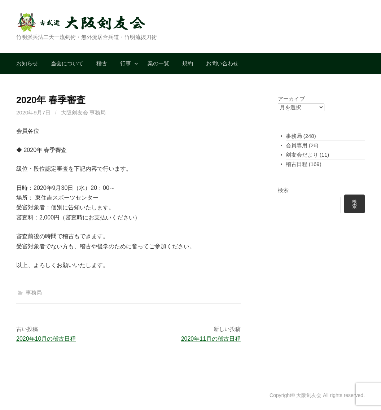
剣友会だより (302, 155)
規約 (187, 63)
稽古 (101, 63)
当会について (67, 63)
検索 (283, 190)
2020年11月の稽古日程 (211, 339)
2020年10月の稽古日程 (46, 339)
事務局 (34, 292)
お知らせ (27, 63)
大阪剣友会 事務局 (83, 112)
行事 (125, 63)
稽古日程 (296, 164)
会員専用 (296, 145)
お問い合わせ (222, 63)
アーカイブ (291, 99)
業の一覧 (158, 63)
